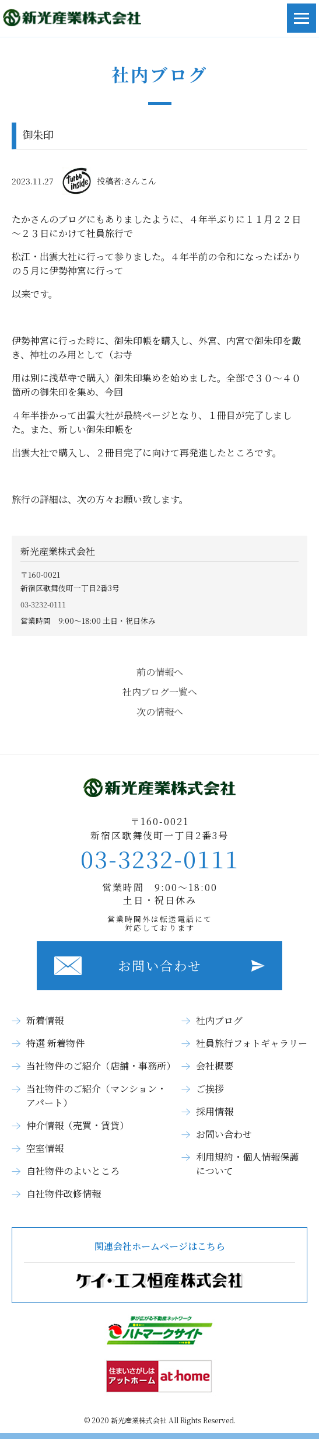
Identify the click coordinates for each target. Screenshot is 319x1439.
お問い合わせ (160, 965)
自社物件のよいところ (73, 1171)
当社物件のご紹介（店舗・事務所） (101, 1066)
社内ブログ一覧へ (159, 691)
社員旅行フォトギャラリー (251, 1043)
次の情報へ (159, 711)
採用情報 (214, 1111)
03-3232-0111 (43, 604)
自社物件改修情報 (63, 1193)
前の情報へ (159, 672)
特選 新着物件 (55, 1043)
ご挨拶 (210, 1088)
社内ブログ (219, 1020)
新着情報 (45, 1020)
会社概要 (214, 1066)
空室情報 (45, 1148)
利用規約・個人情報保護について (247, 1164)
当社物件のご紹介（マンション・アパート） (96, 1095)
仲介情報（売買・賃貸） (77, 1125)
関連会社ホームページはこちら (159, 1265)
